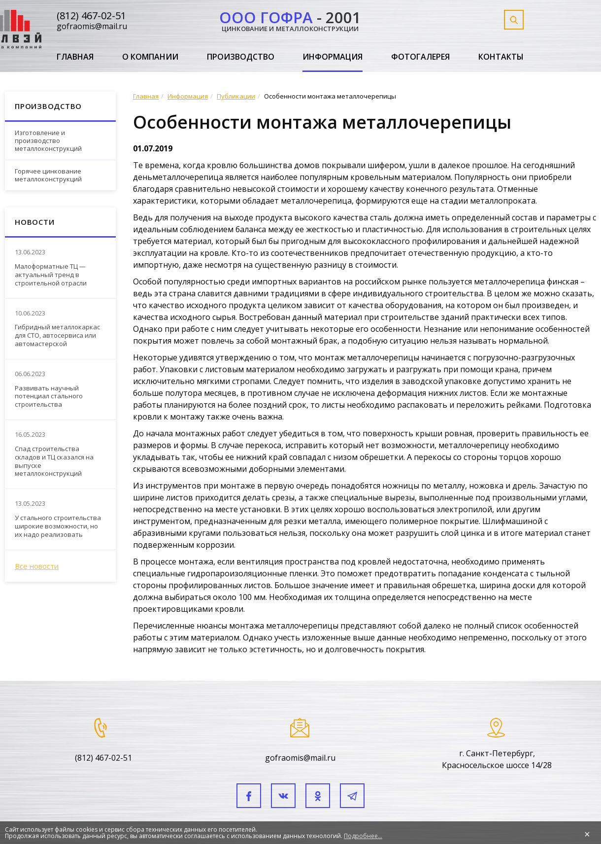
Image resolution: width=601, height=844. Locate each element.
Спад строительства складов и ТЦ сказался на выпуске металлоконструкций (54, 461)
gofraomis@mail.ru (92, 26)
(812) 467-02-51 (91, 15)
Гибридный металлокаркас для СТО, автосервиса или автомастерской (57, 335)
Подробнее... (363, 836)
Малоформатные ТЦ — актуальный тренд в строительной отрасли (51, 274)
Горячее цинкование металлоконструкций (48, 175)
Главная (75, 57)
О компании (150, 57)
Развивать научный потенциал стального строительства (49, 396)
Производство (240, 57)
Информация (332, 57)
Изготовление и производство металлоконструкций (48, 140)
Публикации (236, 96)
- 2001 (290, 19)
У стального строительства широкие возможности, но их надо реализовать (58, 526)
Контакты (501, 57)
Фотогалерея (420, 57)
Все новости (37, 566)
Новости (34, 222)
